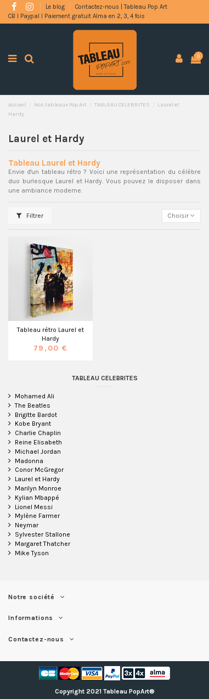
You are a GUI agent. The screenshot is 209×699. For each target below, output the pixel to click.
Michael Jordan (38, 451)
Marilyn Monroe (38, 488)
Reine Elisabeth (38, 442)
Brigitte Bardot (36, 415)
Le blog (56, 6)
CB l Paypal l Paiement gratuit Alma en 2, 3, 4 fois (76, 16)
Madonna (29, 461)
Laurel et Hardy (37, 479)
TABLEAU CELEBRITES (105, 378)
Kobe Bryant (33, 423)
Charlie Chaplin (38, 433)
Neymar (26, 525)
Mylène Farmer (37, 516)
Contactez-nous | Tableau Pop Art (121, 6)
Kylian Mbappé (37, 497)
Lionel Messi (34, 507)
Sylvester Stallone (42, 534)
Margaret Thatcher (42, 544)
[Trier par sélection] (181, 216)
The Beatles (32, 405)
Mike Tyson (32, 553)
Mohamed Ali (34, 396)
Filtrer (29, 215)
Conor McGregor (39, 469)
